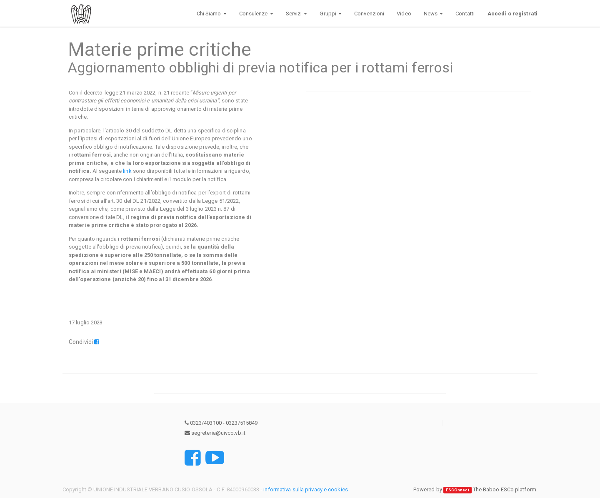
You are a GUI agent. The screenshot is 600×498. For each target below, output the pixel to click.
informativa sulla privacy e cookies (305, 489)
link (127, 171)
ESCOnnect (457, 490)
